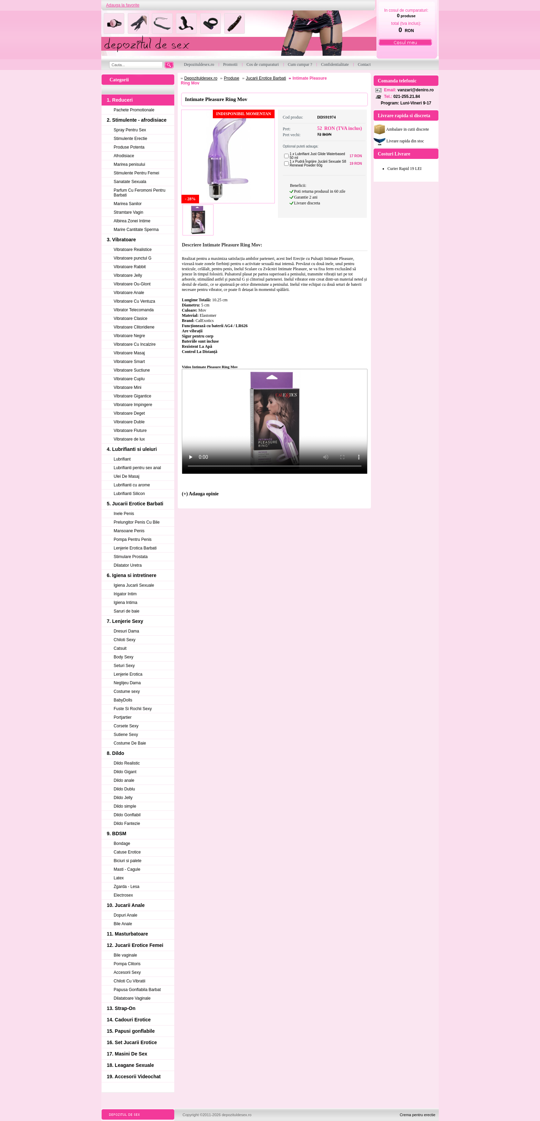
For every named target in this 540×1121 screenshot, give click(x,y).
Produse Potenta (129, 147)
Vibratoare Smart (129, 361)
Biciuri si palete (128, 860)
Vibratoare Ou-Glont (132, 284)
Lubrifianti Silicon (129, 493)
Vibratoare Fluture (130, 430)
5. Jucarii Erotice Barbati (135, 503)
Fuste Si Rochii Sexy (133, 708)
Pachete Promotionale (134, 110)
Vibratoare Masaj (129, 353)
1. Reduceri (120, 100)
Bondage (122, 843)
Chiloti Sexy (124, 639)
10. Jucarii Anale (126, 905)
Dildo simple (125, 806)
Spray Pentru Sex (130, 130)
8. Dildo (115, 753)
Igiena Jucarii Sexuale (134, 585)
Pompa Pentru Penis (133, 539)
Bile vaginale (125, 955)
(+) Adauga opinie (200, 493)
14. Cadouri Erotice (129, 1019)
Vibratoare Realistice (133, 249)
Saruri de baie (126, 611)
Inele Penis (124, 513)
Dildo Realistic (127, 763)
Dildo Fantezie (127, 823)
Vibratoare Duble (129, 422)
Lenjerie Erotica (128, 674)
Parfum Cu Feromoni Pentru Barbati (139, 193)
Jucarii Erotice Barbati (266, 78)
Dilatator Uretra (128, 565)
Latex (119, 878)
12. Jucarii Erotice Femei (135, 945)
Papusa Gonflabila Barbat (137, 989)
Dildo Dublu (124, 789)
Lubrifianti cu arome (132, 485)
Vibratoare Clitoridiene (134, 327)
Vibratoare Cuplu (129, 378)
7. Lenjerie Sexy (125, 621)
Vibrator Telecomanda (134, 309)
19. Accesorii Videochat (133, 1076)
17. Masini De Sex (127, 1054)
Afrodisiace (124, 155)
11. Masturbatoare (127, 934)
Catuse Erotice (127, 852)
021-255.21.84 (406, 96)
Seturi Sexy (124, 665)
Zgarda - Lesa (126, 886)
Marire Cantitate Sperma (136, 229)
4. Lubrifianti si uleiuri (132, 449)
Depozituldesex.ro (200, 78)
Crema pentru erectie (417, 1115)
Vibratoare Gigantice (132, 396)
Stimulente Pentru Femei (136, 173)
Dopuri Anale (125, 915)
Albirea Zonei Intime (132, 221)
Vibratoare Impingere (133, 404)
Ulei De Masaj (126, 476)
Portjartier (123, 717)
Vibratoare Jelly (128, 275)
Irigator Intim (125, 594)
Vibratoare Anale (129, 292)
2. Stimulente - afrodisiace (137, 120)
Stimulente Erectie (130, 138)
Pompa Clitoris (127, 963)
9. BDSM (116, 833)
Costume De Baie (130, 743)
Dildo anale (124, 780)
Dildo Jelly (123, 797)
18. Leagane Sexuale (130, 1065)
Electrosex (123, 895)
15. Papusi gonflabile (131, 1031)
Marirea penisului (129, 164)
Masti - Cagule (127, 869)
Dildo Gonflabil (127, 814)
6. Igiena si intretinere (131, 575)
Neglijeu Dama (127, 682)
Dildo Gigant (125, 771)
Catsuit (120, 648)
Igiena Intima (125, 602)
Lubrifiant (122, 459)
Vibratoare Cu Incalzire (135, 344)
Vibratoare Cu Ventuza (134, 301)
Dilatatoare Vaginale (132, 998)
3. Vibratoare (121, 239)
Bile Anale (123, 923)
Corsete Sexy (126, 726)
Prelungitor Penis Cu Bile (136, 522)
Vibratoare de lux (129, 439)
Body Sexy (123, 657)
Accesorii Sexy (127, 972)
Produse (231, 78)
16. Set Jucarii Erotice (132, 1042)
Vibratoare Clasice (130, 318)
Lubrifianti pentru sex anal (137, 467)
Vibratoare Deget (129, 413)
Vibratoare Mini (127, 387)
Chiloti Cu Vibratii (129, 981)
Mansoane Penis (129, 530)
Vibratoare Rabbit (130, 266)
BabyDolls (123, 700)
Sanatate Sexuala (130, 181)
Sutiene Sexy (126, 734)
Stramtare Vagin (128, 212)
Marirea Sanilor (128, 203)
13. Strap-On (121, 1008)
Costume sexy (127, 691)
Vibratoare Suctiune (132, 370)
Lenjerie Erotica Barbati (135, 548)
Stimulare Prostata (131, 556)
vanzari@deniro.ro (415, 90)
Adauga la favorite (122, 5)
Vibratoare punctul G (133, 258)
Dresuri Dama (126, 631)
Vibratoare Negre (129, 335)
